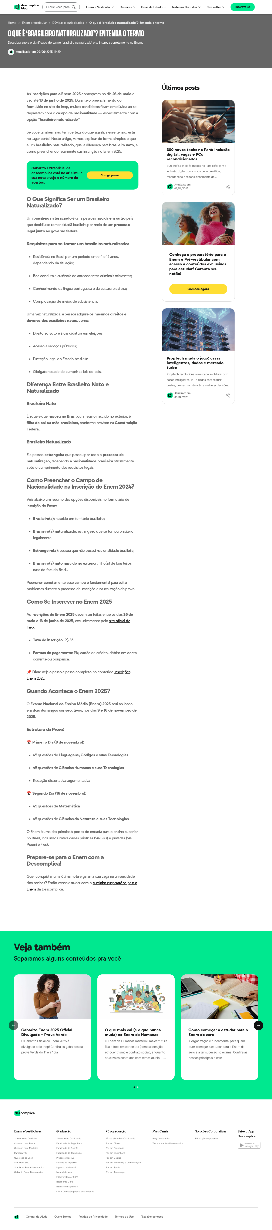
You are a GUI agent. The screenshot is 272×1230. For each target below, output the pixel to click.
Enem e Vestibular (100, 7)
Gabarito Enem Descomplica (28, 1172)
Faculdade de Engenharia (69, 1143)
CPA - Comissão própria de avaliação (75, 1191)
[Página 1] (137, 1087)
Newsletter (215, 7)
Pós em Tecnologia (115, 1172)
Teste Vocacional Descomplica (167, 1143)
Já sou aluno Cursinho (25, 1138)
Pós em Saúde (113, 1167)
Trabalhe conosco (152, 1216)
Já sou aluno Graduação (68, 1138)
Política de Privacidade (93, 1216)
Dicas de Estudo (153, 7)
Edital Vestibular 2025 (67, 1177)
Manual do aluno (64, 1172)
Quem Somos (62, 1216)
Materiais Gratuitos (186, 7)
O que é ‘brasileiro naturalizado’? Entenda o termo (126, 23)
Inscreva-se (242, 7)
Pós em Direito (113, 1143)
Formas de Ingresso (66, 1162)
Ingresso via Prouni (66, 1167)
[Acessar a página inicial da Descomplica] (16, 1217)
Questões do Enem (24, 1158)
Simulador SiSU (22, 1162)
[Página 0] (134, 1087)
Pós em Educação (115, 1148)
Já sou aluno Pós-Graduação (120, 1138)
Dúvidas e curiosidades (68, 23)
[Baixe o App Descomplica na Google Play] (248, 1144)
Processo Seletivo (65, 1158)
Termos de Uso (124, 1216)
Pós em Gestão (113, 1158)
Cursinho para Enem (24, 1143)
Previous (13, 1025)
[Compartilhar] (228, 187)
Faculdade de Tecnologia (69, 1153)
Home (12, 23)
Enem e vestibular (34, 23)
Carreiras (127, 7)
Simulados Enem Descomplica (29, 1167)
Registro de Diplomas (67, 1186)
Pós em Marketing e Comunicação (123, 1162)
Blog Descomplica (161, 1138)
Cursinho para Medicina (26, 1148)
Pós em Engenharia (115, 1153)
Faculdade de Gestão (67, 1148)
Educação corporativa (206, 1138)
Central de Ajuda (36, 1216)
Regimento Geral (64, 1181)
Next (258, 1025)
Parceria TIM (20, 1153)
